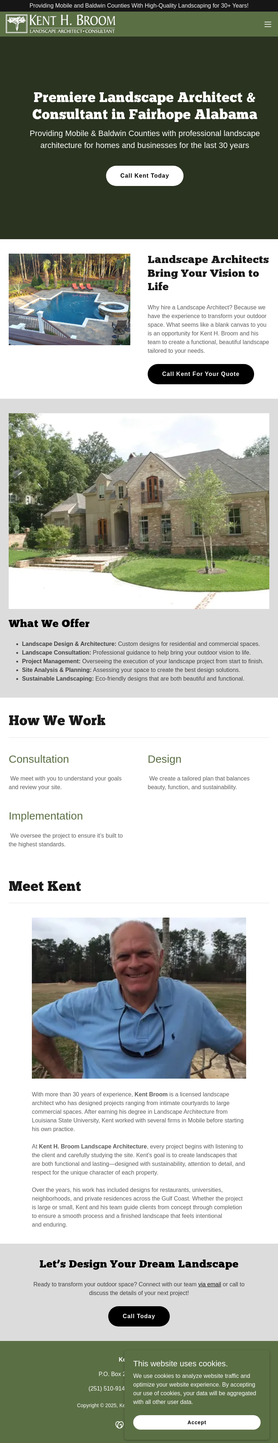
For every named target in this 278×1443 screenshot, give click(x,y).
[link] (61, 24)
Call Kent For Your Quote (201, 374)
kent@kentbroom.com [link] (161, 1388)
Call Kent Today (145, 176)
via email (209, 1284)
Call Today (139, 1316)
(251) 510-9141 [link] (108, 1388)
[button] (268, 24)
